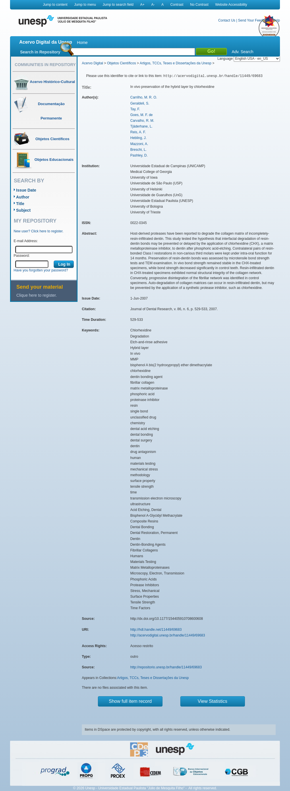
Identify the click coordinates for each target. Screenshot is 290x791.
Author (22, 197)
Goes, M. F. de (141, 115)
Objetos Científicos (121, 63)
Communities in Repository (45, 64)
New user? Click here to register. (38, 231)
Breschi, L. (138, 150)
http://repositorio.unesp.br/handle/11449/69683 (166, 667)
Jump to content (55, 5)
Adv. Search (242, 51)
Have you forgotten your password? (41, 270)
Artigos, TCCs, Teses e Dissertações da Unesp (175, 63)
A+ (142, 5)
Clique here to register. (36, 295)
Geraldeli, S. (139, 103)
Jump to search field (118, 5)
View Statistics (212, 701)
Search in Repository (40, 52)
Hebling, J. (138, 138)
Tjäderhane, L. (141, 126)
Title (20, 203)
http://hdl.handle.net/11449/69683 (156, 630)
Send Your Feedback (254, 20)
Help (276, 20)
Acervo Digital (92, 63)
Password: (22, 256)
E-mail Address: (26, 241)
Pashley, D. (139, 155)
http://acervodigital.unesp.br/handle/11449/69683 (167, 635)
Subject (23, 210)
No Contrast (199, 5)
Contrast (176, 5)
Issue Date (26, 190)
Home (82, 42)
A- (153, 5)
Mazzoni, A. (139, 144)
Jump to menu (85, 5)
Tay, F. (135, 109)
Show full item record (130, 701)
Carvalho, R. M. (142, 121)
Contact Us (226, 20)
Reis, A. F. (138, 132)
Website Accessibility (231, 5)
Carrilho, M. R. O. (143, 97)
